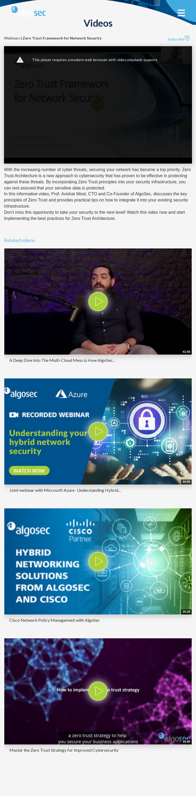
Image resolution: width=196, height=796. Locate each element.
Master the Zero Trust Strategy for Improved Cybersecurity (64, 750)
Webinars (52, 38)
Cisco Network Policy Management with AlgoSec (54, 620)
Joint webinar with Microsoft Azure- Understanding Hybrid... (65, 490)
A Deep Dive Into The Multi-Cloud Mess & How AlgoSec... (62, 360)
